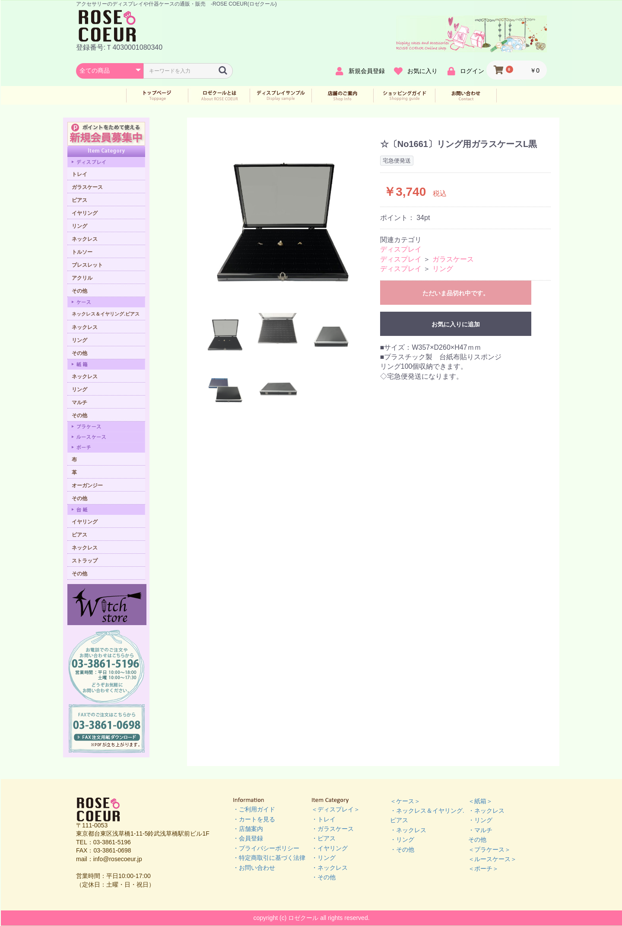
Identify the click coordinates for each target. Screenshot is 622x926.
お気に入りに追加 (456, 324)
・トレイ (323, 819)
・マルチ (480, 830)
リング (442, 268)
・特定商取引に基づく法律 (269, 857)
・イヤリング (329, 848)
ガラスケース (453, 259)
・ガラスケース (332, 828)
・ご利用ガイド (254, 809)
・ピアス (323, 838)
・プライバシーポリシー (266, 848)
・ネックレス (329, 867)
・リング (323, 857)
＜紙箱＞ (480, 801)
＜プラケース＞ (489, 849)
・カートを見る (254, 819)
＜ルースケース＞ (492, 859)
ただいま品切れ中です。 (455, 293)
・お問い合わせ (254, 867)
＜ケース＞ (405, 801)
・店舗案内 (248, 828)
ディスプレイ (401, 249)
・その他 (323, 877)
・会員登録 (248, 838)
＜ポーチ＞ (483, 868)
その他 (477, 839)
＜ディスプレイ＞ (335, 809)
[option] (284, 219)
